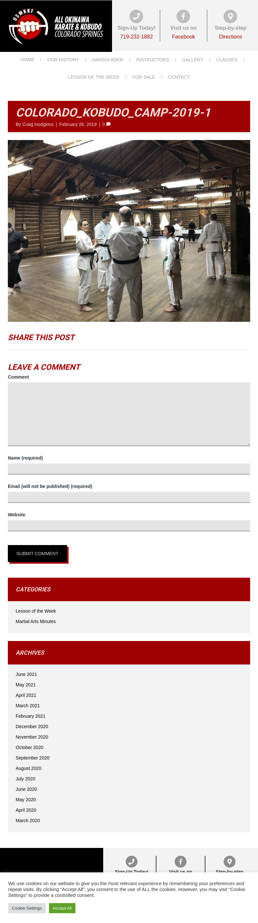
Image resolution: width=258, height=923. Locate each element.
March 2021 (28, 704)
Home (27, 58)
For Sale (144, 75)
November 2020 (32, 735)
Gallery (192, 58)
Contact (179, 75)
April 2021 (26, 693)
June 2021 (26, 672)
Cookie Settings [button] (27, 908)
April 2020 (26, 808)
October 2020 (29, 745)
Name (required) (25, 456)
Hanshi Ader (107, 58)
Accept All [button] (62, 908)
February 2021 (30, 714)
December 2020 (32, 724)
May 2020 (26, 798)
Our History (63, 58)
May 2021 (26, 683)
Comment (18, 375)
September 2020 (33, 756)
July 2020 (25, 777)
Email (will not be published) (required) (50, 484)
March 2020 (28, 818)
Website (16, 513)
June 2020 (26, 787)
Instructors (152, 58)
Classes (226, 58)
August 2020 (28, 766)
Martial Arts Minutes (36, 619)
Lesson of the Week (94, 75)
